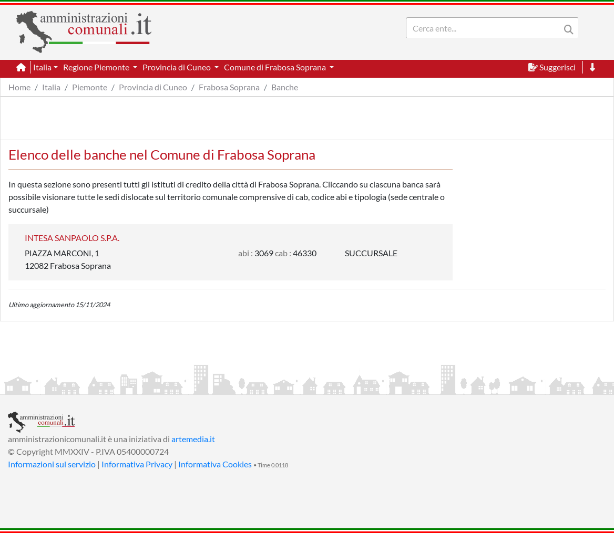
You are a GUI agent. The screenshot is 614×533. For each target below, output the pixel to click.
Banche (284, 87)
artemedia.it (193, 439)
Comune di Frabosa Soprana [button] (276, 67)
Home (19, 87)
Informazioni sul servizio (52, 464)
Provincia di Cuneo (153, 87)
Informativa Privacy (136, 464)
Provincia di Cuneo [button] (177, 67)
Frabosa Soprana (229, 87)
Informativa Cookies (215, 464)
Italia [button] (42, 67)
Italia (51, 87)
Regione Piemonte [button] (97, 67)
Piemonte (89, 87)
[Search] (485, 28)
